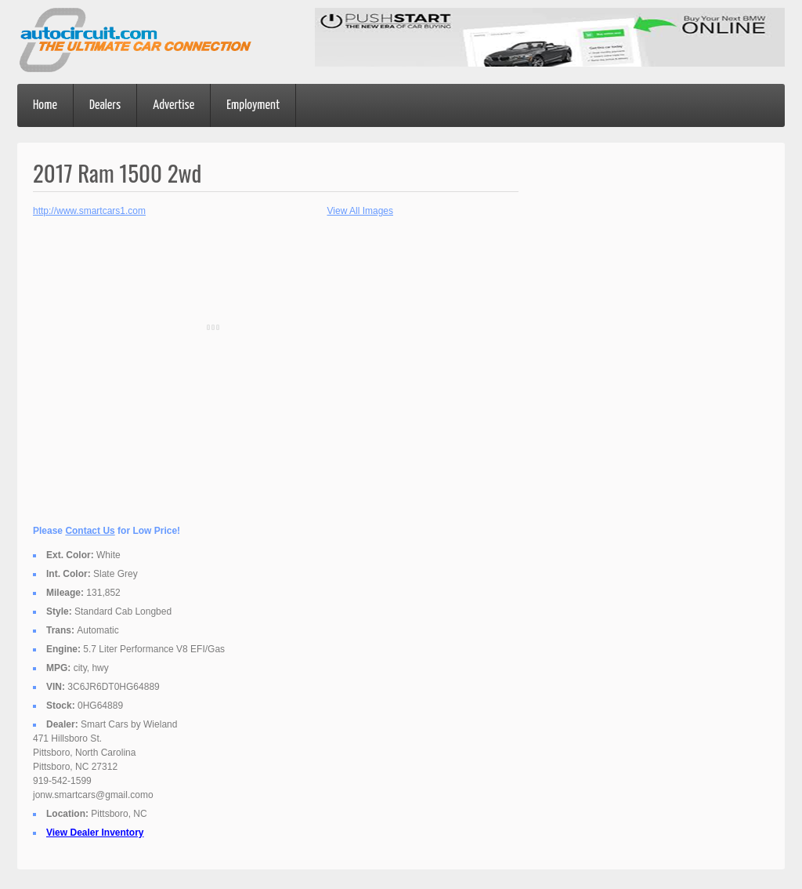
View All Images (360, 210)
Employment (253, 105)
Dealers (105, 105)
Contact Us (89, 530)
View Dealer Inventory (95, 832)
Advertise (173, 105)
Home (45, 105)
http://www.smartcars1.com (89, 210)
